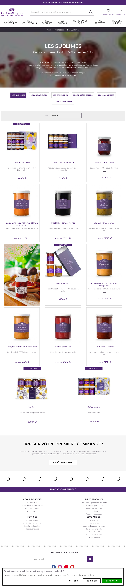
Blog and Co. (94, 517)
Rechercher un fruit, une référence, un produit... (51, 12)
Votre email (39, 559)
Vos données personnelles (94, 505)
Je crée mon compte (63, 462)
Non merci (73, 581)
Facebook (54, 567)
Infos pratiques (94, 499)
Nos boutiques (32, 511)
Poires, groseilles (63, 346)
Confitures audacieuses (63, 162)
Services (32, 517)
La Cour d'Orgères (32, 499)
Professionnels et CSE (32, 523)
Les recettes (94, 523)
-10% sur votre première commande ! (63, 444)
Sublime (32, 407)
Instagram (60, 567)
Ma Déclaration (63, 283)
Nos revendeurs (32, 529)
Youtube (72, 567)
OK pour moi (112, 581)
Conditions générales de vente (94, 503)
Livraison (94, 511)
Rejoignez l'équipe (32, 526)
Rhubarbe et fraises (104, 346)
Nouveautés (32, 503)
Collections (60, 30)
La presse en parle (94, 529)
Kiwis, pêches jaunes (104, 223)
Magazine (94, 520)
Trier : (47, 116)
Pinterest (66, 567)
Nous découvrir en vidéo (32, 505)
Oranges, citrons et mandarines (22, 346)
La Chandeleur (94, 537)
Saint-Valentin (94, 532)
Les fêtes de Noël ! (94, 534)
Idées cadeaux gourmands (94, 526)
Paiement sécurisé (94, 508)
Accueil (50, 30)
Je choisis (92, 581)
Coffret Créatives (22, 162)
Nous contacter (32, 520)
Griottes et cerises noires (63, 223)
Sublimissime (94, 407)
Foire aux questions (94, 514)
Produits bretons (32, 508)
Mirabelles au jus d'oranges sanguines (104, 284)
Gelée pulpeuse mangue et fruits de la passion (22, 224)
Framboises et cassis (104, 162)
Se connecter (108, 14)
